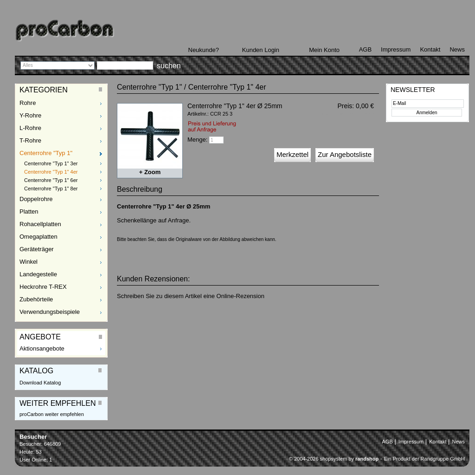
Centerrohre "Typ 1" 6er (50, 180)
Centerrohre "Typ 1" (45, 153)
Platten (28, 211)
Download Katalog (40, 382)
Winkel (28, 261)
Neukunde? (203, 49)
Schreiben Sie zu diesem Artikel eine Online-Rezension (190, 296)
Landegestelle (38, 274)
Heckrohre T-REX (43, 286)
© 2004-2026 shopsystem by (334, 459)
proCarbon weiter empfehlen (51, 414)
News (457, 49)
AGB (365, 49)
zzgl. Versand (361, 113)
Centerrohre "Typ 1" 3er (50, 163)
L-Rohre (30, 127)
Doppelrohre (36, 198)
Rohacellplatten (40, 224)
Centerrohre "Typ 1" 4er (50, 172)
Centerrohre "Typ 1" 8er (50, 188)
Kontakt (430, 49)
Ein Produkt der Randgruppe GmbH (424, 459)
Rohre (27, 102)
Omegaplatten (38, 236)
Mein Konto (324, 49)
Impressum (396, 49)
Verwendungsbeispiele (49, 311)
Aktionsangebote (41, 348)
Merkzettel (292, 154)
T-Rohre (30, 140)
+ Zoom (150, 172)
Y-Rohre (30, 115)
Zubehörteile (36, 299)
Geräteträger (36, 249)
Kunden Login (260, 49)
